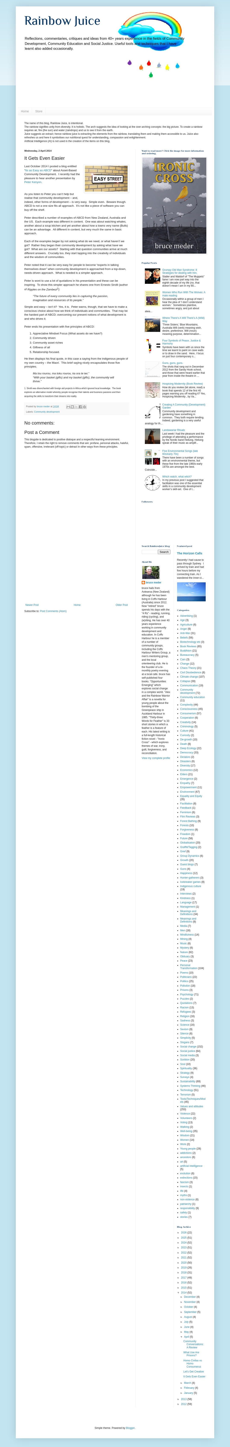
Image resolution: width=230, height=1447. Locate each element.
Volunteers (186, 1118)
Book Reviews (188, 646)
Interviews (186, 893)
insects (184, 1186)
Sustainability (187, 1081)
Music (183, 943)
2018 (184, 1272)
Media (183, 925)
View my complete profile (156, 758)
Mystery (184, 947)
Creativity (185, 722)
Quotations (186, 1003)
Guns (183, 868)
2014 (184, 1292)
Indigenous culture (190, 886)
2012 (184, 1404)
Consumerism (188, 713)
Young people (188, 1148)
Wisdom (184, 1135)
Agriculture (186, 624)
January (189, 1392)
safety (183, 1212)
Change (184, 663)
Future (184, 838)
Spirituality (186, 1068)
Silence (184, 1033)
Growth (184, 860)
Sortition (185, 1059)
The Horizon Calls (189, 553)
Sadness (185, 1020)
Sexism (184, 1029)
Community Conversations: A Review (193, 1344)
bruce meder (153, 582)
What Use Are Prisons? (191, 1354)
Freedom (185, 834)
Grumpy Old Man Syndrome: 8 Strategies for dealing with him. (179, 271)
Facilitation (186, 803)
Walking (184, 1126)
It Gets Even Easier (194, 1376)
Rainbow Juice (62, 20)
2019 (184, 1267)
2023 (184, 1247)
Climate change (189, 676)
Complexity (186, 704)
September (190, 1312)
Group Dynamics (189, 855)
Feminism (185, 812)
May (186, 1331)
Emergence (186, 778)
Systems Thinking (190, 1085)
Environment (187, 791)
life (181, 1190)
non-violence (187, 1199)
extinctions (186, 1177)
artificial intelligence (191, 1165)
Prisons (184, 990)
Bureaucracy (187, 654)
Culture (184, 730)
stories (184, 1217)
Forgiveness (187, 829)
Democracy (186, 752)
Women (184, 1139)
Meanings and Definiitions (188, 913)
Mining (184, 938)
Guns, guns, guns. (172, 363)
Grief (183, 851)
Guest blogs (187, 864)
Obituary (185, 956)
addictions (186, 1152)
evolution (185, 1173)
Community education (192, 697)
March (188, 1382)
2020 (184, 1262)
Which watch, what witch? (177, 476)
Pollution (185, 985)
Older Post (122, 604)
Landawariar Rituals (173, 430)
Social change (188, 1046)
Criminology (187, 726)
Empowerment (188, 787)
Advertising (186, 615)
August (188, 1316)
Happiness (186, 873)
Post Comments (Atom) (53, 611)
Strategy (185, 1072)
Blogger (130, 1427)
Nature (184, 952)
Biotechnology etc (190, 641)
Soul (182, 1064)
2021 (184, 1257)
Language (186, 902)
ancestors (185, 1157)
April (187, 1336)
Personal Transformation (188, 967)
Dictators (185, 757)
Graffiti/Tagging (189, 847)
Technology (186, 1090)
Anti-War (185, 633)
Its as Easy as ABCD (38, 170)
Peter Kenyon (32, 182)
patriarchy (186, 1203)
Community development (47, 411)
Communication (189, 685)
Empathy (185, 783)
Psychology (186, 994)
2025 (184, 1237)
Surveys (184, 1077)
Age (182, 620)
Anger (183, 628)
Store (38, 111)
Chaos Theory (188, 667)
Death (183, 744)
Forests (184, 825)
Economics (186, 770)
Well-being (186, 1131)
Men (182, 930)
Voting (183, 1122)
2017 (184, 1277)
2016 (184, 1282)
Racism (184, 1007)
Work (183, 1144)
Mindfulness (187, 934)
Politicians (186, 976)
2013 (184, 1399)
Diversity (185, 765)
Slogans (184, 1042)
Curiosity (185, 735)
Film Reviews (187, 816)
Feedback (186, 807)
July (186, 1321)
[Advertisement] (77, 571)
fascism (184, 1182)
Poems (184, 972)
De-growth (186, 739)
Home (25, 111)
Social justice (187, 1051)
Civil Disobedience (190, 672)
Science (184, 1024)
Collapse (185, 681)
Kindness (185, 898)
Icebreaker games (190, 881)
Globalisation (187, 842)
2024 (184, 1242)
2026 (184, 1232)
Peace (184, 960)
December (190, 1296)
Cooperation (187, 717)
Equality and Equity (191, 796)
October (189, 1306)
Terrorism (185, 1094)
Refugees (185, 1011)
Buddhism (186, 650)
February (189, 1387)
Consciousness (189, 708)
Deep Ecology (188, 748)
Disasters (185, 761)
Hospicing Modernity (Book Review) (182, 383)
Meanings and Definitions (188, 920)
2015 (184, 1287)
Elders (184, 774)
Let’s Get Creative (193, 1371)
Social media (187, 1055)
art (181, 1161)
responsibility (187, 1208)
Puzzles (184, 998)
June (187, 1326)
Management (187, 906)
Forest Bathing (188, 821)
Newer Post (32, 604)
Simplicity (185, 1037)
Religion (184, 1016)
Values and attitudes (191, 1106)
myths (183, 1195)
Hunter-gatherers (190, 877)
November (190, 1302)
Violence (185, 1113)
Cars (183, 659)
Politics (184, 981)
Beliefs (184, 637)
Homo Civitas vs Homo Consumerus (192, 1363)
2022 (184, 1252)
